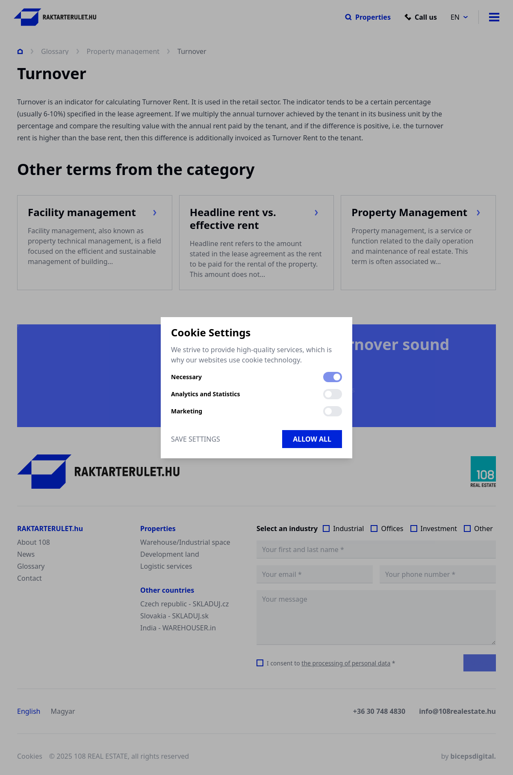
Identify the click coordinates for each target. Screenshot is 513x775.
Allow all (312, 439)
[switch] (332, 377)
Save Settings (195, 439)
